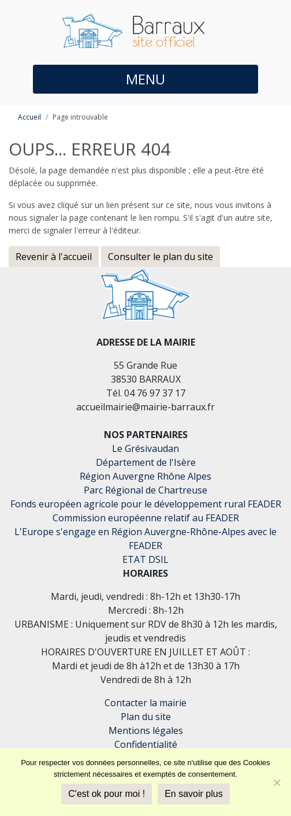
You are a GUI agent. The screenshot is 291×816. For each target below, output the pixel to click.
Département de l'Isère (146, 462)
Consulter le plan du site (160, 256)
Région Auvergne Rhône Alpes (145, 476)
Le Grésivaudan (145, 448)
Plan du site (146, 716)
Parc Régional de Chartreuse (145, 490)
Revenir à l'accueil (54, 256)
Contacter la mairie (145, 702)
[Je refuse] (276, 782)
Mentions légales (146, 730)
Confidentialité (145, 744)
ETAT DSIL (145, 559)
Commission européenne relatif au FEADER (146, 517)
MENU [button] (145, 78)
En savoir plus (194, 794)
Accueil (29, 117)
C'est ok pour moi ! (106, 794)
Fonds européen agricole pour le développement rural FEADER (145, 504)
